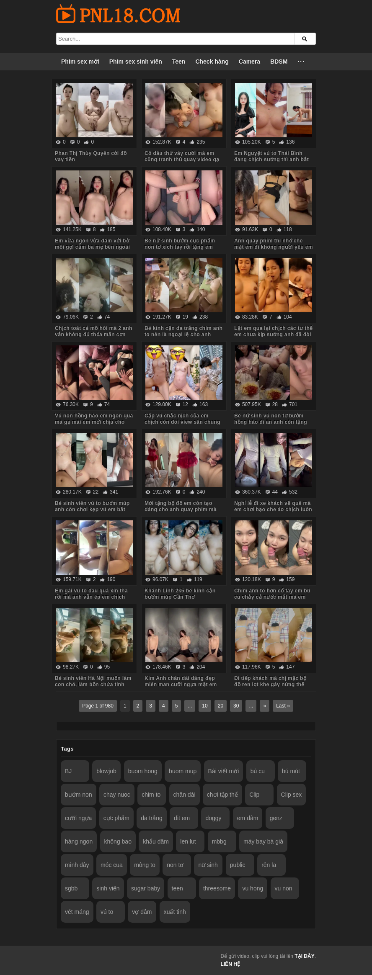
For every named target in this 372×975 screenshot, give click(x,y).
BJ (68, 771)
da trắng (152, 818)
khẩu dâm (156, 841)
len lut (188, 841)
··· (301, 61)
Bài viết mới (223, 771)
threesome (217, 888)
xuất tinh (175, 911)
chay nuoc (116, 794)
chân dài (184, 794)
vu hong (252, 888)
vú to (107, 911)
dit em (182, 818)
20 (220, 706)
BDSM (278, 61)
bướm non (78, 794)
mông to (144, 865)
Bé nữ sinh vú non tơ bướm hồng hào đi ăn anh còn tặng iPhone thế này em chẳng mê (271, 422)
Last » (283, 706)
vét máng (77, 911)
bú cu (258, 771)
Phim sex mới (80, 61)
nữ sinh (207, 865)
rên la (268, 865)
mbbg (219, 841)
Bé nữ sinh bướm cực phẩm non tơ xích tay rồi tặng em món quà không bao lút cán (180, 247)
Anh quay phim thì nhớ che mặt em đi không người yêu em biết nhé (273, 247)
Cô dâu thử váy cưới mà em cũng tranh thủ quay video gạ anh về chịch (182, 159)
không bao (118, 841)
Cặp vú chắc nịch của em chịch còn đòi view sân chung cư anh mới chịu (182, 422)
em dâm (247, 818)
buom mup (182, 771)
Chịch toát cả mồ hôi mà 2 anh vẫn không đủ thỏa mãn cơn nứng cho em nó (93, 334)
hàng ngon (79, 841)
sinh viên (107, 888)
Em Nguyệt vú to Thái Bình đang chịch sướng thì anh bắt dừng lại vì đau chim (271, 159)
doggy (213, 818)
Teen (179, 61)
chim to (151, 794)
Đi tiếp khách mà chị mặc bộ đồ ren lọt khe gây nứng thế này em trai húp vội (270, 684)
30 (236, 706)
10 (204, 706)
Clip (254, 794)
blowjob (106, 771)
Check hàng (211, 61)
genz (276, 818)
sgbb (71, 888)
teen (177, 888)
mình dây (77, 865)
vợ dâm (142, 911)
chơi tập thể (222, 794)
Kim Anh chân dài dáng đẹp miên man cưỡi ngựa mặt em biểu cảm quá (181, 684)
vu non (283, 888)
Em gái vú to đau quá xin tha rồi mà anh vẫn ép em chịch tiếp (91, 597)
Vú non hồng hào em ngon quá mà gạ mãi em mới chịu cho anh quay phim (94, 422)
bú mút (291, 771)
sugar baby (145, 888)
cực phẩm (116, 818)
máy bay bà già (263, 841)
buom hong (143, 771)
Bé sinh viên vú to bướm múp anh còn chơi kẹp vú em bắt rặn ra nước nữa (92, 509)
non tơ (175, 865)
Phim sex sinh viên (135, 61)
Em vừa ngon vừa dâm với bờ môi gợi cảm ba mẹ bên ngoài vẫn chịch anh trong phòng (92, 247)
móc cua (112, 865)
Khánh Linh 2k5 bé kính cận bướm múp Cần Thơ (180, 594)
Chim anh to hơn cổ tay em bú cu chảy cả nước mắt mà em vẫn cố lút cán (272, 597)
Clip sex (291, 794)
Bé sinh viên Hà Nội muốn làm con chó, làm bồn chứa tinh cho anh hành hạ (93, 684)
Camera (249, 61)
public (237, 865)
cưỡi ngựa (78, 818)
